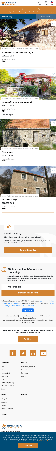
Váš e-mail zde (14, 289)
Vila (2, 369)
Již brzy (23, 378)
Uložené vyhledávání (28, 369)
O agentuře (5, 401)
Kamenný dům (6, 375)
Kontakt (39, 12)
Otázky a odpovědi (7, 410)
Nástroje (24, 364)
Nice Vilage (7, 154)
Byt (2, 381)
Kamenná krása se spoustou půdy (18, 102)
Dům (3, 372)
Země (3, 391)
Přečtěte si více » (44, 441)
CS (52, 4)
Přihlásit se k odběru (28, 295)
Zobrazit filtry (7, 17)
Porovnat (24, 375)
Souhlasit (28, 446)
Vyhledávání (13, 12)
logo (8, 3)
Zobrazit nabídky (28, 252)
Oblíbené (31, 12)
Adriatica (4, 404)
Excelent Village (9, 202)
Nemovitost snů (26, 372)
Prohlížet (28, 341)
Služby (3, 407)
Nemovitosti (5, 364)
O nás (3, 396)
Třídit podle (45, 16)
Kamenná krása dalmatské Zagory (18, 52)
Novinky (24, 396)
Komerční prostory (7, 385)
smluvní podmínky (14, 305)
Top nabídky (22, 12)
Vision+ (46, 4)
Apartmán (4, 378)
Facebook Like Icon (28, 312)
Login (39, 4)
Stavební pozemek (7, 388)
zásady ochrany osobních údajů (22, 308)
